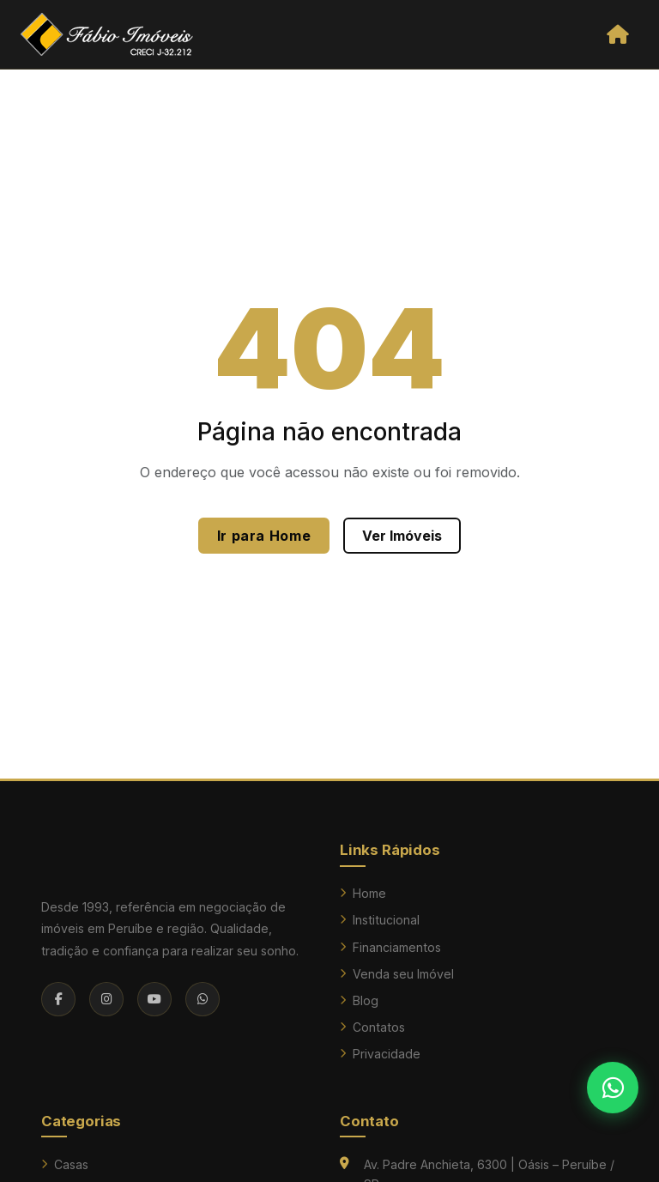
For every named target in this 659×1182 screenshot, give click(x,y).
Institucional (380, 919)
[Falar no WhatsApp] (612, 1087)
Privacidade (380, 1053)
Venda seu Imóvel (397, 974)
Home (363, 893)
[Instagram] (106, 999)
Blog (359, 1000)
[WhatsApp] (202, 999)
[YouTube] (154, 999)
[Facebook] (58, 999)
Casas (64, 1164)
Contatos (372, 1027)
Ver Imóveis (402, 535)
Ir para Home (264, 535)
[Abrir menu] (617, 34)
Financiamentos (390, 947)
